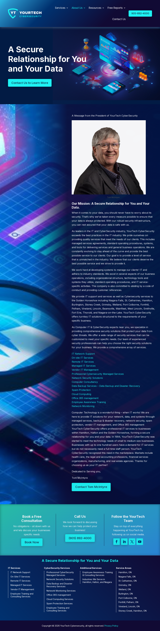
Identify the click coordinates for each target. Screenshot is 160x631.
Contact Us (119, 19)
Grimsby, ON (125, 585)
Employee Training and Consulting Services (22, 595)
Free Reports (115, 7)
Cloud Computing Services (60, 599)
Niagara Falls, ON (127, 576)
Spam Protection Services (60, 603)
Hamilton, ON (125, 572)
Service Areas (123, 568)
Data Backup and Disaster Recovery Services (59, 585)
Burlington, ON (126, 593)
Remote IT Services (20, 580)
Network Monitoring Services (61, 590)
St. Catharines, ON (128, 580)
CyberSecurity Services (57, 568)
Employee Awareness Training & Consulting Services (98, 573)
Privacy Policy (111, 625)
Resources (95, 7)
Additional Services (91, 568)
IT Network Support (20, 572)
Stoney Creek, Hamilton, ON (133, 610)
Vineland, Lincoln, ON (129, 606)
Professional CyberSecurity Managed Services (60, 573)
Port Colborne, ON (128, 598)
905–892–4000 (140, 13)
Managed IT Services (21, 585)
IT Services (14, 568)
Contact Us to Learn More (29, 84)
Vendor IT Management (22, 589)
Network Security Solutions (60, 579)
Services (60, 7)
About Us (77, 7)
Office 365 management (59, 595)
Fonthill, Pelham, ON (128, 602)
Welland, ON (125, 589)
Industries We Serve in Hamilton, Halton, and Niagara (97, 580)
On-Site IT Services (20, 576)
